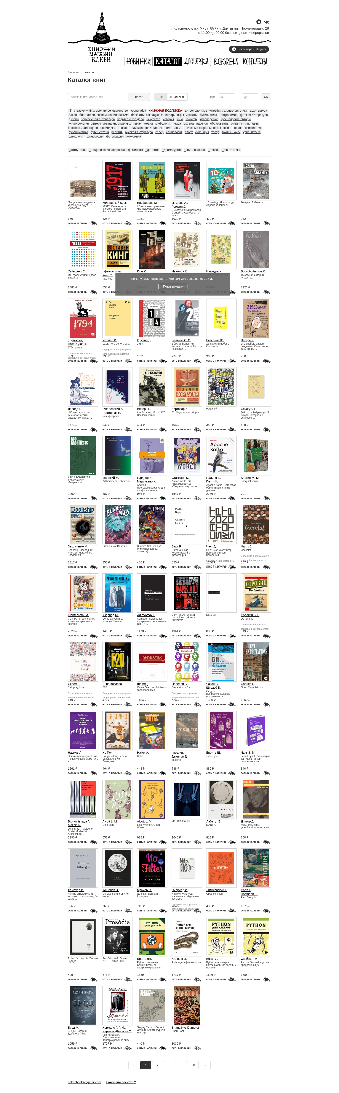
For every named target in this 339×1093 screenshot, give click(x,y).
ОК (266, 96)
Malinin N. (74, 825)
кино (180, 119)
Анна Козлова (112, 684)
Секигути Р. (249, 409)
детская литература (254, 115)
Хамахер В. (76, 890)
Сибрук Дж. (179, 890)
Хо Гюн (107, 752)
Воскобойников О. (253, 271)
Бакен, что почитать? (121, 1082)
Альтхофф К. (146, 615)
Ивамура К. (179, 271)
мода (177, 123)
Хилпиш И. (179, 958)
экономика (133, 136)
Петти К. (212, 481)
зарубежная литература (98, 119)
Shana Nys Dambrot (185, 1027)
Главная (73, 72)
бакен (73, 115)
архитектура (258, 110)
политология (173, 128)
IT (70, 110)
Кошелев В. (110, 890)
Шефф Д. (143, 684)
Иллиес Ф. (109, 340)
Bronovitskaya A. (79, 821)
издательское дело (130, 119)
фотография (115, 136)
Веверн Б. (144, 409)
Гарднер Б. (144, 477)
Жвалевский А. (112, 409)
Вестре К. (247, 340)
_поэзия (213, 150)
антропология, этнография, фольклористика (216, 110)
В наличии (177, 96)
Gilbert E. (74, 684)
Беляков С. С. (181, 340)
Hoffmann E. (249, 894)
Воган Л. (212, 958)
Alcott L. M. (110, 821)
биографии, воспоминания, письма (104, 115)
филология (76, 136)
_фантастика (231, 150)
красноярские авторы (236, 119)
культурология (79, 123)
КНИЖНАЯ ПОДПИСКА (165, 110)
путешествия (100, 132)
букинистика (208, 115)
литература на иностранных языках (116, 123)
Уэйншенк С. (77, 271)
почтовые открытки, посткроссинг (208, 128)
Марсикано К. (146, 481)
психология (253, 128)
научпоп (202, 123)
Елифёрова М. (147, 202)
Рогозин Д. (179, 206)
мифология (163, 123)
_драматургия (172, 150)
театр (215, 132)
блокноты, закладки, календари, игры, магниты (164, 115)
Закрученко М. (78, 546)
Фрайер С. (144, 890)
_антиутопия (77, 150)
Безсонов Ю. (215, 340)
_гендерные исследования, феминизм (116, 150)
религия (117, 132)
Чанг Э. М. (248, 752)
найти (139, 97)
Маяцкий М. (110, 477)
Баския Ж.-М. (250, 477)
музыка (189, 123)
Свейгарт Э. (249, 958)
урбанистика (252, 132)
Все (160, 96)
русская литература (139, 132)
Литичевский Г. (216, 890)
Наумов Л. (75, 752)
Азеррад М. (110, 615)
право (238, 128)
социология (174, 132)
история (168, 119)
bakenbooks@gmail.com (84, 1082)
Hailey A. (143, 752)
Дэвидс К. (75, 409)
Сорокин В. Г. (250, 615)
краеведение (209, 119)
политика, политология (146, 128)
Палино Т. (213, 477)
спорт (189, 132)
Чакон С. (212, 684)
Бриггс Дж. (144, 958)
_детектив (152, 150)
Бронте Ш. (213, 752)
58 (193, 1065)
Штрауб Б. (213, 687)
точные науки (231, 132)
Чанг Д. (211, 546)
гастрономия (228, 115)
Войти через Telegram (249, 49)
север (159, 132)
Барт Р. (176, 546)
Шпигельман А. (78, 615)
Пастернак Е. (111, 412)
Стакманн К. (180, 477)
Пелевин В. (179, 684)
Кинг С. (107, 275)
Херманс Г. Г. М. (113, 1027)
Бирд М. (73, 1027)
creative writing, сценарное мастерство (101, 110)
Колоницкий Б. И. (114, 202)
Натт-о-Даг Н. (77, 344)
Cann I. (246, 890)
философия (95, 136)
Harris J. (246, 546)
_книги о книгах (195, 150)
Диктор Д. (247, 821)
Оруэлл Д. (144, 340)
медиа (148, 123)
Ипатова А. (179, 202)
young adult (138, 110)
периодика (107, 128)
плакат (122, 128)
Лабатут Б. (213, 821)
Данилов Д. (180, 756)
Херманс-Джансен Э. (117, 1031)
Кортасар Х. (180, 409)
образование (219, 123)
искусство (153, 119)
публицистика (78, 132)
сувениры (202, 132)
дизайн (74, 119)
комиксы (191, 119)
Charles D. (248, 684)
